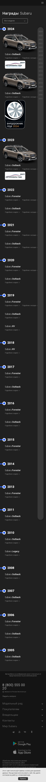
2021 (41, 43)
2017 (41, 59)
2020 (41, 47)
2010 (41, 83)
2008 (41, 87)
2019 (41, 51)
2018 (41, 55)
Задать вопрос (9, 696)
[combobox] (15, 21)
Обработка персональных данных (14, 760)
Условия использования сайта (13, 762)
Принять (23, 779)
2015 (41, 67)
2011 (41, 79)
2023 (41, 36)
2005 (41, 99)
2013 (41, 75)
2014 (41, 71)
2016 (41, 63)
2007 (41, 91)
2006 (41, 95)
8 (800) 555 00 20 (13, 686)
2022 (41, 39)
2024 (41, 32)
